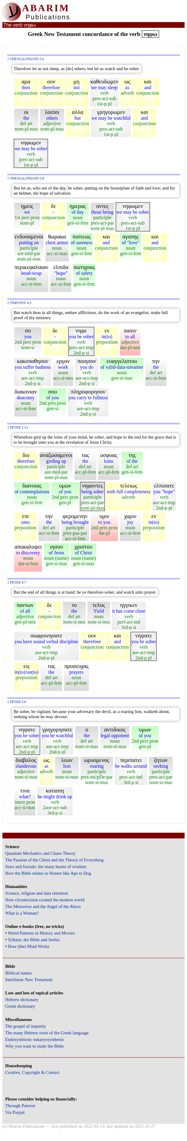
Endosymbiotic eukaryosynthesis (34, 1039)
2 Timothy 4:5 (19, 303)
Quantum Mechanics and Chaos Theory (40, 853)
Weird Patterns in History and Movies (41, 933)
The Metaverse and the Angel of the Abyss (43, 906)
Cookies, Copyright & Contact (32, 1072)
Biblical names (18, 973)
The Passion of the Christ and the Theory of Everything (54, 859)
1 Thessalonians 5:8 (25, 178)
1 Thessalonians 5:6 (25, 59)
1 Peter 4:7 (16, 583)
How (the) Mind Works (28, 946)
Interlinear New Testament (28, 979)
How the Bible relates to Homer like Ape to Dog (48, 873)
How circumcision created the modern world (44, 899)
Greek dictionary (20, 1006)
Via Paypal (15, 1112)
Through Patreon (20, 1105)
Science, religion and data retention (36, 893)
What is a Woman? (21, 913)
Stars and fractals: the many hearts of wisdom (45, 866)
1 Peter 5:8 (16, 702)
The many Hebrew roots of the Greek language (47, 1032)
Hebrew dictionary (21, 999)
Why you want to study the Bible (34, 1046)
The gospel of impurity (25, 1026)
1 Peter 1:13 (17, 427)
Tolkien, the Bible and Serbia (34, 939)
